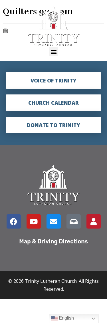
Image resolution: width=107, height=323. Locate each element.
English (62, 318)
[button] (53, 51)
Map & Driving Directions (53, 241)
